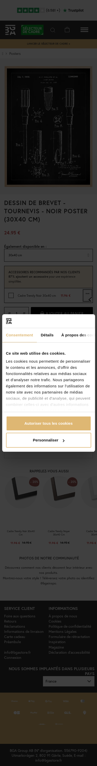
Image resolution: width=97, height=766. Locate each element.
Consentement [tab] (19, 335)
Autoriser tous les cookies (48, 423)
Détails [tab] (47, 335)
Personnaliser (49, 440)
